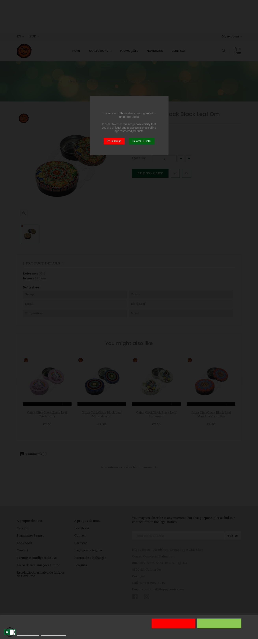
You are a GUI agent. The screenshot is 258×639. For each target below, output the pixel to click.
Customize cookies (53, 633)
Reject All (173, 623)
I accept (219, 623)
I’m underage (114, 141)
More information (28, 633)
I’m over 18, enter (141, 141)
